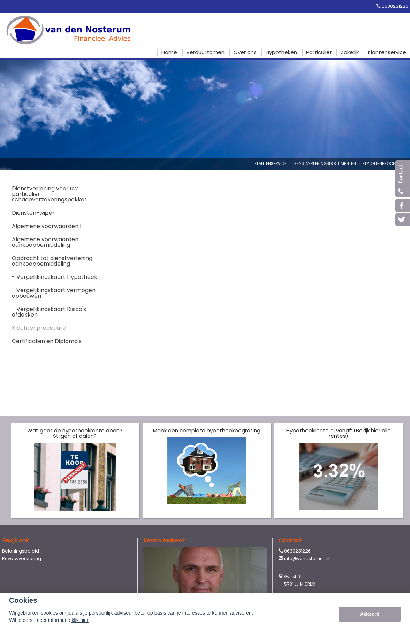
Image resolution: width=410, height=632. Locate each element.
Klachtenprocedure (384, 163)
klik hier (80, 620)
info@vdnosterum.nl (306, 558)
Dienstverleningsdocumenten (324, 163)
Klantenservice (271, 163)
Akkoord (369, 614)
